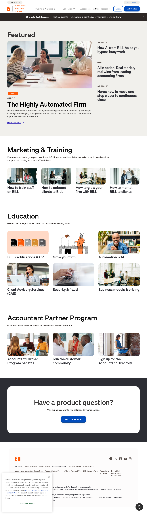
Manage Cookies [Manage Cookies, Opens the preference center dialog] (27, 504)
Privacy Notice (31, 490)
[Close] (49, 477)
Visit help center (73, 419)
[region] (27, 492)
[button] (46, 9)
